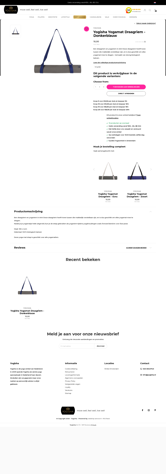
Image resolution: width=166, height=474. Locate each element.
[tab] (83, 211)
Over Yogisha (119, 17)
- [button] (95, 87)
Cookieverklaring (71, 371)
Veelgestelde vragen (72, 386)
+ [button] (104, 87)
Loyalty (67, 389)
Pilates (41, 17)
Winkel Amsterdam (111, 371)
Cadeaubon (95, 17)
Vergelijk (98, 67)
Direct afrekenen (126, 93)
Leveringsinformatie (72, 377)
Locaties (109, 365)
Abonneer (101, 348)
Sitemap (68, 395)
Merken (133, 17)
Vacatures (68, 392)
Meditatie (52, 17)
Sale (107, 17)
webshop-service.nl (94, 421)
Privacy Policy (70, 383)
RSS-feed (106, 421)
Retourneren (70, 374)
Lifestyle (65, 17)
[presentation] (94, 169)
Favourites (86, 28)
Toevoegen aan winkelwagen (126, 87)
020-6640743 (148, 371)
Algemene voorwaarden (74, 380)
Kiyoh (94, 427)
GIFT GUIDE (79, 17)
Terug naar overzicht (146, 23)
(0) (145, 42)
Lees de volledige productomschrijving (109, 63)
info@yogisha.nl (149, 377)
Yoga (31, 17)
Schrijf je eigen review (136, 248)
